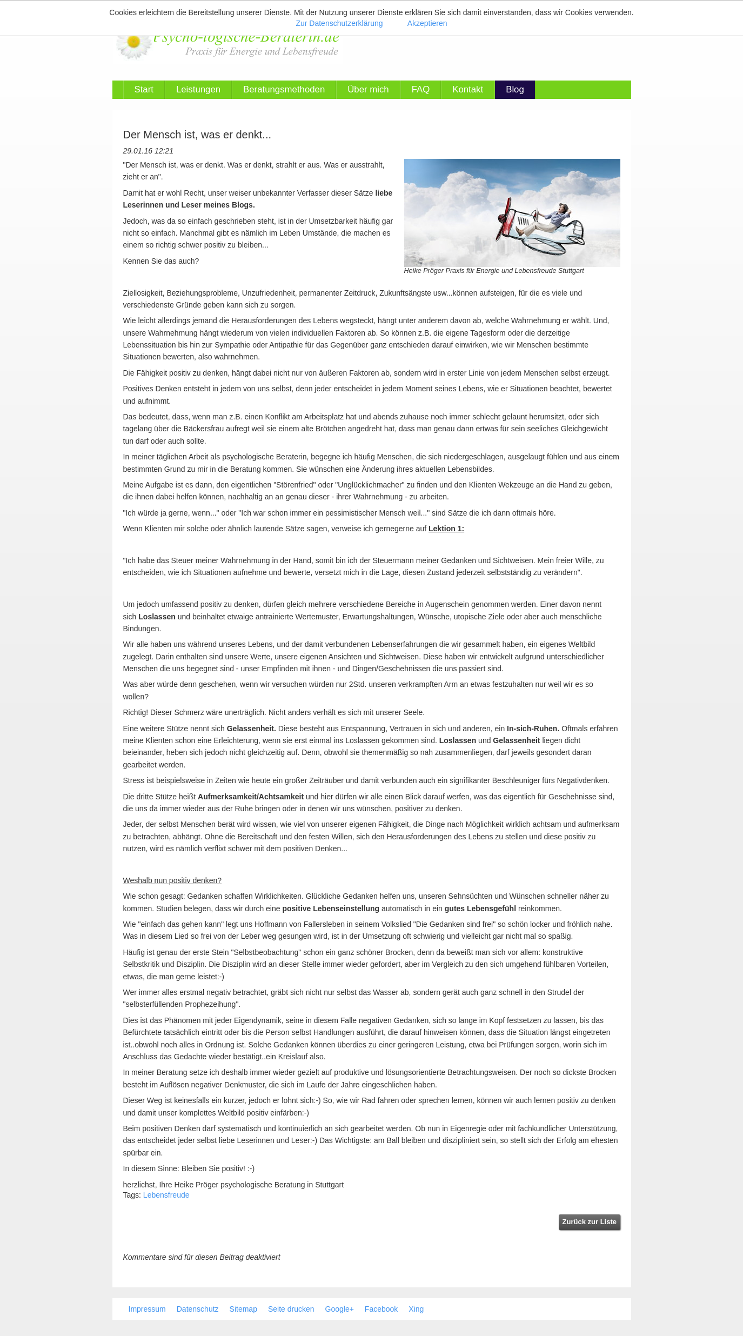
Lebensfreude (166, 1195)
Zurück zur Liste (590, 1222)
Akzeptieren (427, 23)
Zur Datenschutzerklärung (339, 23)
